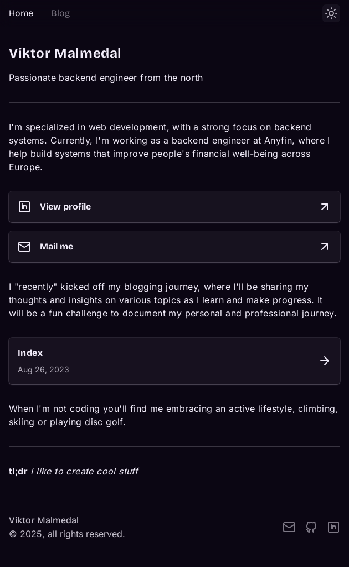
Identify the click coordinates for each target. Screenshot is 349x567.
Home (21, 13)
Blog (60, 13)
